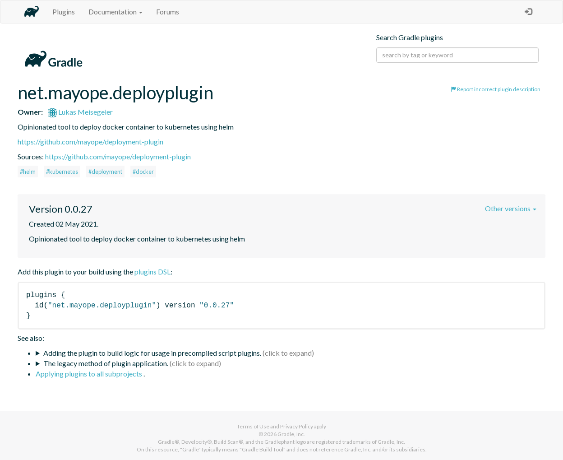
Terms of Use (253, 426)
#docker (143, 171)
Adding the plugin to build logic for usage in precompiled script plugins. (152, 352)
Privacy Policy (296, 426)
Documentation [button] (115, 11)
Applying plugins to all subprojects (89, 373)
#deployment (105, 171)
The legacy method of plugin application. (105, 363)
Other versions (510, 208)
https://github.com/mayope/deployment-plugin (90, 141)
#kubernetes (62, 171)
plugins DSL (152, 271)
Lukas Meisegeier (80, 111)
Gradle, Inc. (291, 434)
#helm (28, 171)
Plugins (63, 11)
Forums (167, 11)
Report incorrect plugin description (495, 89)
